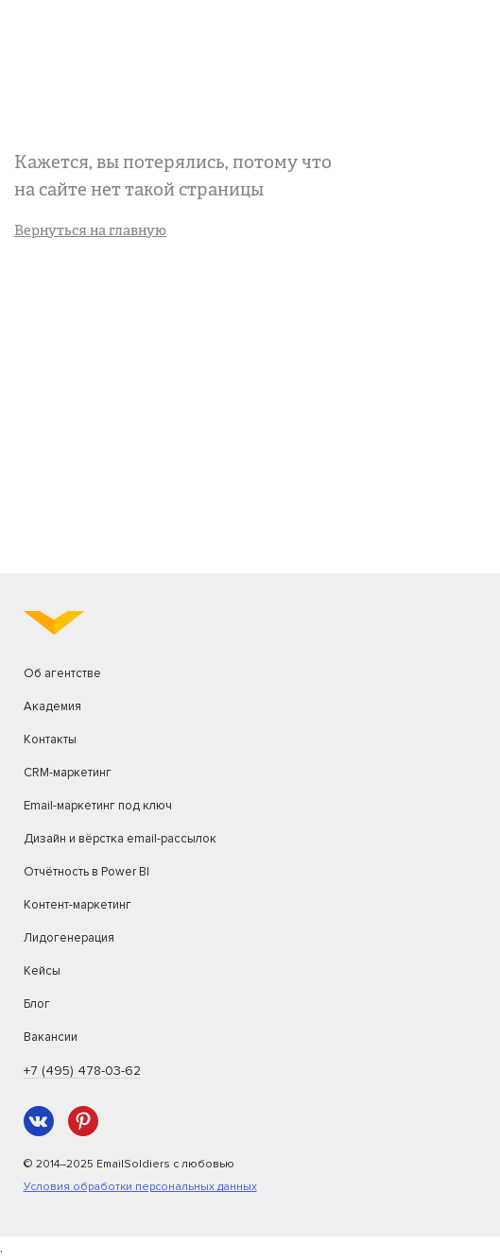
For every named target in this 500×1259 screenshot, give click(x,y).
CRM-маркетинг (68, 772)
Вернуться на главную (90, 232)
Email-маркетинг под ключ (98, 805)
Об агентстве (62, 673)
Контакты (50, 739)
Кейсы (42, 970)
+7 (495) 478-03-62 (82, 1071)
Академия (52, 706)
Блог (37, 1004)
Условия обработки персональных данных (140, 1187)
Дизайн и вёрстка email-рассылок (120, 838)
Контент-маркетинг (77, 904)
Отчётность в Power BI (86, 871)
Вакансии (51, 1037)
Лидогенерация (69, 937)
